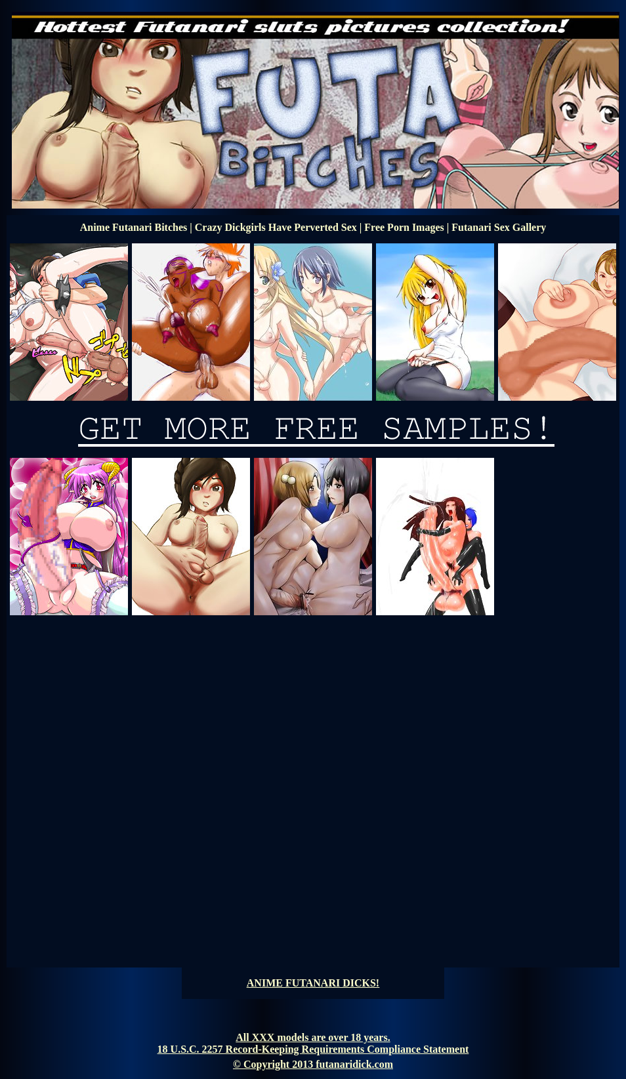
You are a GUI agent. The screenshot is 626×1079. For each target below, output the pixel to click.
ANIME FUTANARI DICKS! (313, 982)
